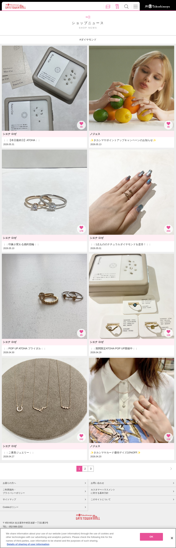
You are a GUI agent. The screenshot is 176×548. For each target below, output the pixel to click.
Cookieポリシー (10, 507)
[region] (88, 538)
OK (151, 536)
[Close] (172, 538)
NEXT (169, 468)
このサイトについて (101, 499)
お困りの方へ (9, 483)
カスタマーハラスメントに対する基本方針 (103, 491)
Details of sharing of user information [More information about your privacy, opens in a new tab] (28, 544)
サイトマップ (9, 499)
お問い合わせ (97, 483)
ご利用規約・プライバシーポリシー (14, 491)
